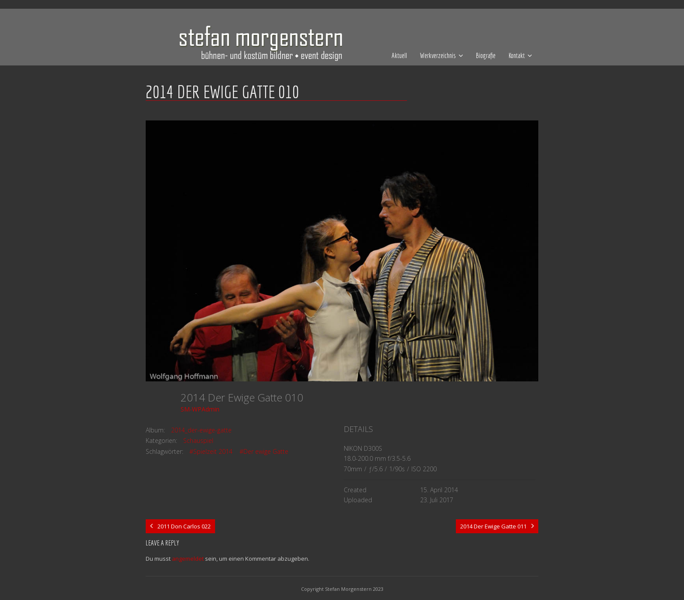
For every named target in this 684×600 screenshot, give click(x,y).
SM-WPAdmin (200, 409)
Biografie (486, 55)
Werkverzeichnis (438, 55)
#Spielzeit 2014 (211, 451)
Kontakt (517, 55)
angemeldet (188, 558)
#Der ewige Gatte (263, 451)
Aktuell (399, 55)
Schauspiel (198, 440)
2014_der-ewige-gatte (201, 430)
